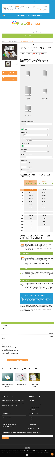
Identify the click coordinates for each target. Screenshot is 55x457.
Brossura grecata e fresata (7, 385)
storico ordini (35, 263)
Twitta (22, 53)
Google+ (36, 53)
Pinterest (43, 53)
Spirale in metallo (21, 384)
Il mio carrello (44, 1)
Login (51, 1)
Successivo (16, 64)
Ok (27, 455)
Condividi (28, 53)
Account (36, 1)
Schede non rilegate (34, 385)
